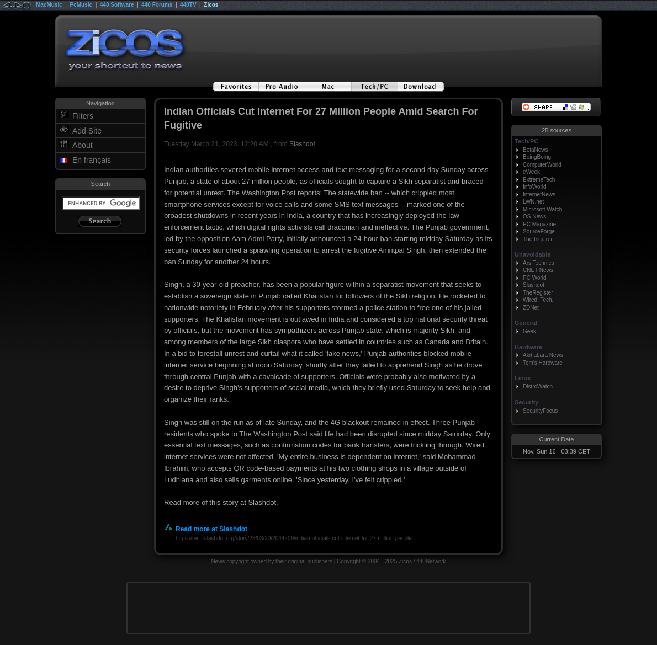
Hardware (528, 347)
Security (526, 402)
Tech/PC (526, 141)
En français (91, 160)
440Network (431, 561)
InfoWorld (535, 187)
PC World (535, 278)
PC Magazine (539, 224)
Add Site (87, 130)
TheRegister (538, 293)
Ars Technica (538, 263)
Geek (529, 331)
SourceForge (539, 231)
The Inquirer (538, 239)
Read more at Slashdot (205, 529)
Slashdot (302, 144)
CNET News (538, 270)
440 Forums (156, 5)
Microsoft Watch (542, 209)
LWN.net (533, 202)
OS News (534, 217)
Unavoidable (532, 254)
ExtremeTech (539, 180)
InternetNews (539, 194)
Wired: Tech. (538, 300)
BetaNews (535, 150)
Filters (82, 115)
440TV (188, 5)
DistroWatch (538, 386)
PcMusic (81, 5)
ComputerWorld (542, 165)
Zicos (211, 5)
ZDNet (531, 308)
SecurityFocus (540, 411)
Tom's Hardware (543, 363)
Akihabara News (543, 355)
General (526, 322)
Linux (523, 378)
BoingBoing (537, 157)
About (82, 145)
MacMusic (49, 5)
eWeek (531, 172)
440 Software (117, 5)
